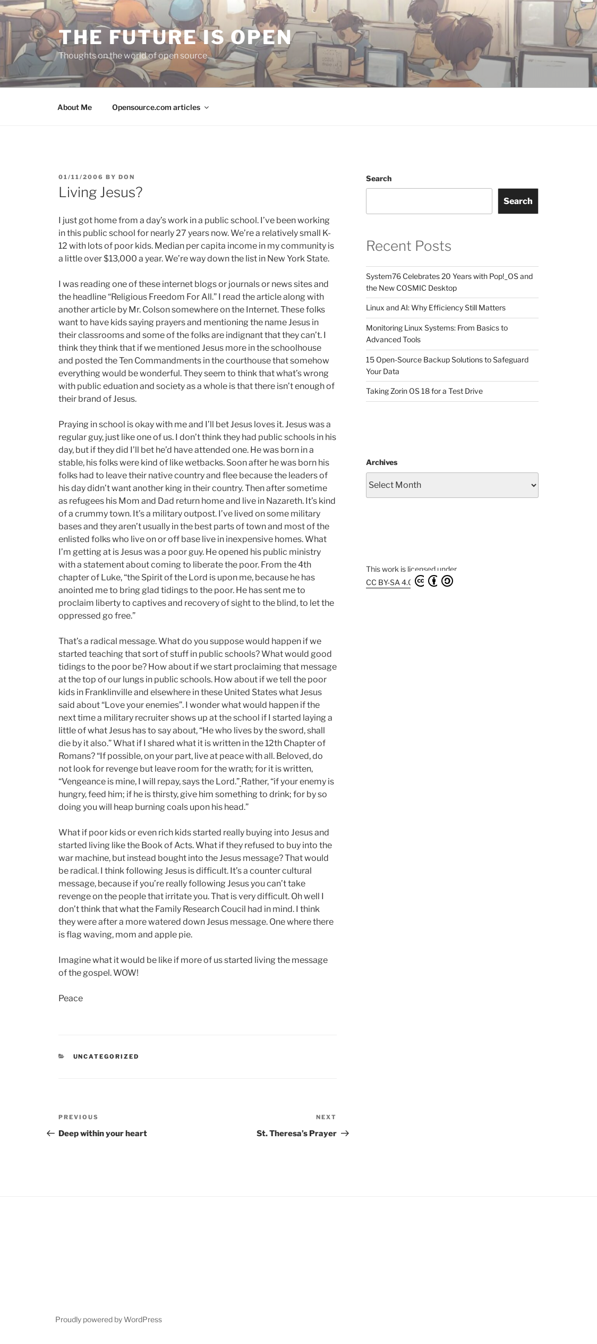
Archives (381, 462)
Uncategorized (106, 1056)
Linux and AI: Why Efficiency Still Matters (436, 307)
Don (126, 177)
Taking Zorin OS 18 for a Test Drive (424, 390)
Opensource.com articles (161, 107)
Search (378, 178)
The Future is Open (175, 37)
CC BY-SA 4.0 (409, 581)
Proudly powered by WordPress (108, 1319)
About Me (74, 107)
